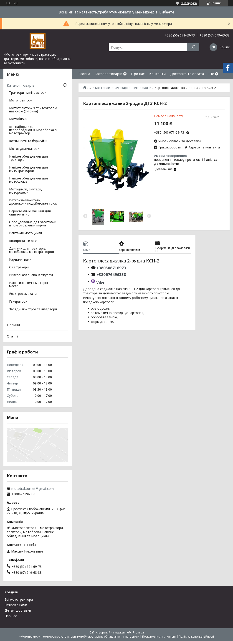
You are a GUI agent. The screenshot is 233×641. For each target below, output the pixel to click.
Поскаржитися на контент (159, 636)
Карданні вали (20, 260)
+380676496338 (111, 274)
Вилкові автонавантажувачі (31, 275)
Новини (13, 324)
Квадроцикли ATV (23, 241)
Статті (12, 336)
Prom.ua (138, 632)
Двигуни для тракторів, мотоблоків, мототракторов (31, 250)
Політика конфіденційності (196, 636)
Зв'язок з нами (16, 605)
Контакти (157, 73)
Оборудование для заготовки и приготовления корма (32, 224)
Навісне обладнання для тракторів (28, 158)
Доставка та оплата (187, 73)
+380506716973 (111, 267)
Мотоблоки (18, 119)
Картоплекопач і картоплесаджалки (123, 88)
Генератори (18, 302)
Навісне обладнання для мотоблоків (28, 180)
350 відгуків (189, 3)
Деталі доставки (18, 610)
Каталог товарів (108, 73)
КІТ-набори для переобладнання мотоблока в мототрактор (33, 130)
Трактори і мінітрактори (27, 93)
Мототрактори (21, 100)
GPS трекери (19, 267)
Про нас (138, 73)
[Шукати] (193, 47)
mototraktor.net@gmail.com (32, 489)
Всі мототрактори (19, 599)
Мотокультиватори (24, 149)
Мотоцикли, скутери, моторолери (25, 191)
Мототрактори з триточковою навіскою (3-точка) (33, 109)
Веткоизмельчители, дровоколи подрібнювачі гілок (33, 202)
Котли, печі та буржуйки (28, 141)
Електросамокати (23, 294)
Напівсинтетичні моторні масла (28, 284)
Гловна (84, 73)
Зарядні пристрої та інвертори (33, 309)
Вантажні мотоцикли (25, 233)
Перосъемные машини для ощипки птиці (30, 213)
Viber (101, 282)
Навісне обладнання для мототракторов (28, 169)
